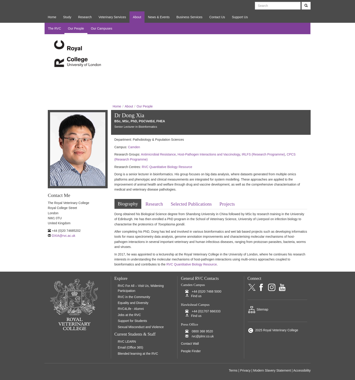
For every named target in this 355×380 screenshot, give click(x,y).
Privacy (245, 370)
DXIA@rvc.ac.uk (63, 235)
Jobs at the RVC (129, 315)
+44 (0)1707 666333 (206, 311)
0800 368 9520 (202, 331)
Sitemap (258, 309)
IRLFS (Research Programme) (263, 154)
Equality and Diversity (133, 303)
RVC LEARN (127, 341)
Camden (134, 147)
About (137, 17)
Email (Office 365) (130, 347)
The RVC (54, 28)
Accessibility (302, 370)
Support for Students (132, 321)
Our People (76, 28)
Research (85, 17)
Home (52, 17)
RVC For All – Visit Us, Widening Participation (141, 288)
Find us (196, 296)
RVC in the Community (134, 297)
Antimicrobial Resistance (158, 154)
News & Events (159, 17)
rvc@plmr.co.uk (203, 336)
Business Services (189, 17)
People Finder (191, 351)
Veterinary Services (112, 17)
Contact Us (217, 17)
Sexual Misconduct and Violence (141, 327)
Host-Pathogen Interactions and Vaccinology (209, 154)
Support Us (240, 17)
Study (67, 17)
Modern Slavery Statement (272, 370)
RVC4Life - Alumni (131, 309)
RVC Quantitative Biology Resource (167, 167)
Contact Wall (190, 343)
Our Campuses (101, 28)
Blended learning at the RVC (138, 353)
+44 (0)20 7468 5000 (206, 291)
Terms (233, 370)
